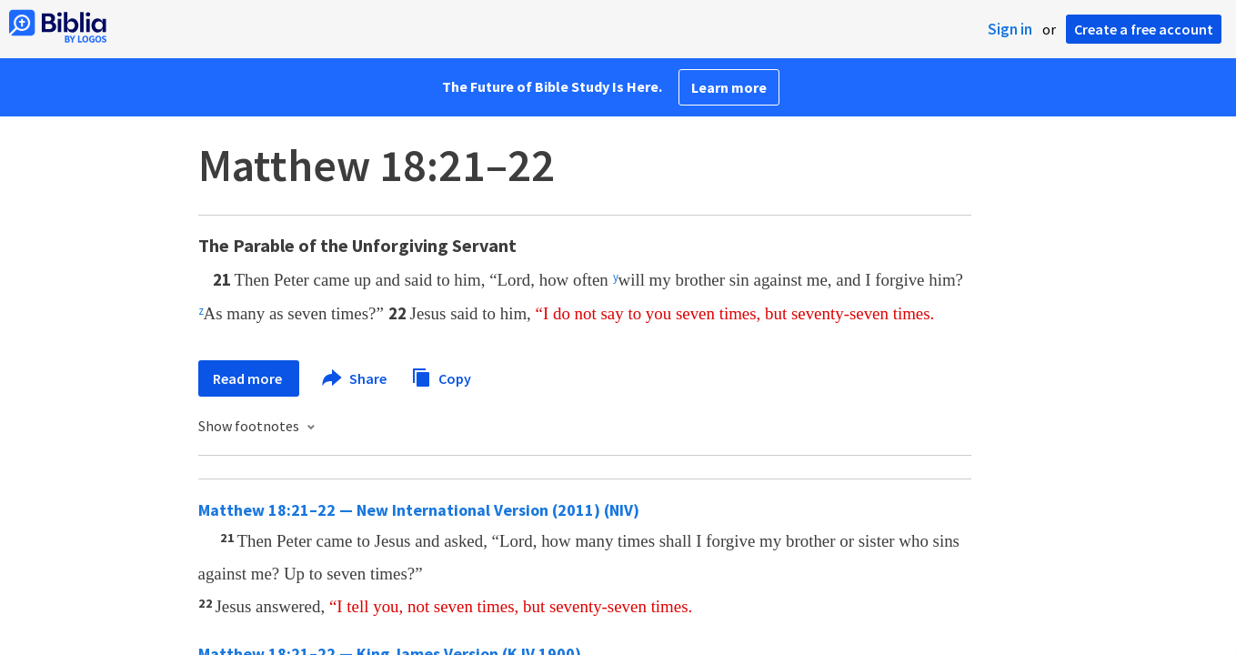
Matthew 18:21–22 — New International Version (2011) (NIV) (418, 509)
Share (355, 378)
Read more (249, 378)
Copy (441, 376)
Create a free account (1143, 29)
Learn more (729, 87)
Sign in (1010, 29)
